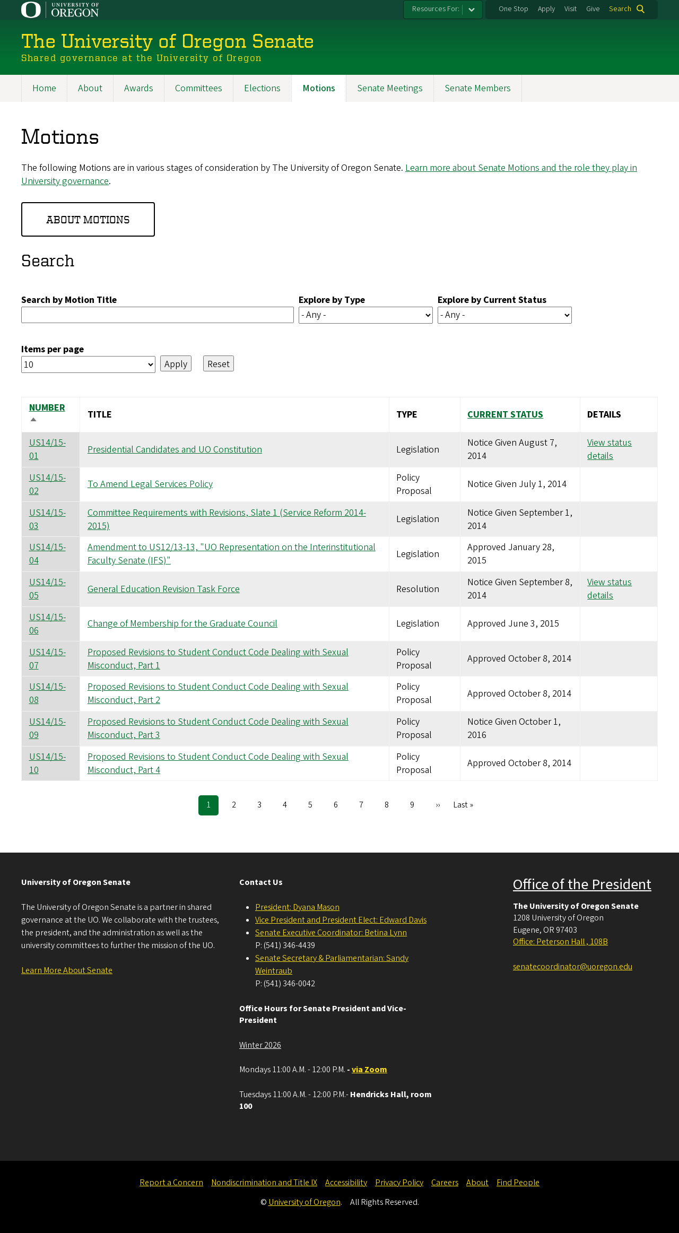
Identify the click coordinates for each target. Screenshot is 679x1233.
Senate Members (478, 88)
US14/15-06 (47, 623)
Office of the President (582, 884)
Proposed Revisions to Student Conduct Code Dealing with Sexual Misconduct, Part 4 (218, 763)
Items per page (52, 348)
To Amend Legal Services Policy (150, 484)
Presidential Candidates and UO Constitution (175, 449)
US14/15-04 (47, 554)
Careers (444, 1182)
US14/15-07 (47, 658)
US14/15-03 (47, 519)
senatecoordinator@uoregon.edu (572, 966)
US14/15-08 (47, 693)
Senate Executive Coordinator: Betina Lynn (331, 933)
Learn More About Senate (66, 970)
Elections (262, 88)
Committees (198, 88)
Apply (546, 9)
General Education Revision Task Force (164, 588)
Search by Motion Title (69, 299)
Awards (138, 88)
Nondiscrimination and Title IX (264, 1182)
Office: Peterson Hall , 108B (560, 942)
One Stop (513, 9)
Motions (318, 88)
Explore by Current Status (492, 299)
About (90, 88)
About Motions (88, 219)
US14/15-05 (47, 589)
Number (47, 414)
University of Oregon (304, 1202)
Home (44, 88)
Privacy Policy (399, 1182)
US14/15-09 (47, 728)
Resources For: (435, 9)
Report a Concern (171, 1182)
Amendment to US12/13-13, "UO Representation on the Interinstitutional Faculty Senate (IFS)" (232, 554)
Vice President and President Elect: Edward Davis (340, 920)
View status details (609, 449)
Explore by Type (332, 299)
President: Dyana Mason (297, 907)
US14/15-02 (47, 484)
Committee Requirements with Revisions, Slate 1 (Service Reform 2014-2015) (227, 519)
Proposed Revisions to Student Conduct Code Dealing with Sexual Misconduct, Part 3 (218, 728)
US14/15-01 (47, 449)
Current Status (505, 414)
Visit (570, 9)
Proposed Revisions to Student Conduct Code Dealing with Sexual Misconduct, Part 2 (218, 693)
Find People (518, 1182)
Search (620, 9)
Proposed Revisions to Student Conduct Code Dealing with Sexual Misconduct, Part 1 (218, 658)
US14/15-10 (47, 763)
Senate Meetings (390, 88)
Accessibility (346, 1182)
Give (593, 9)
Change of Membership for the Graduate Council (182, 623)
